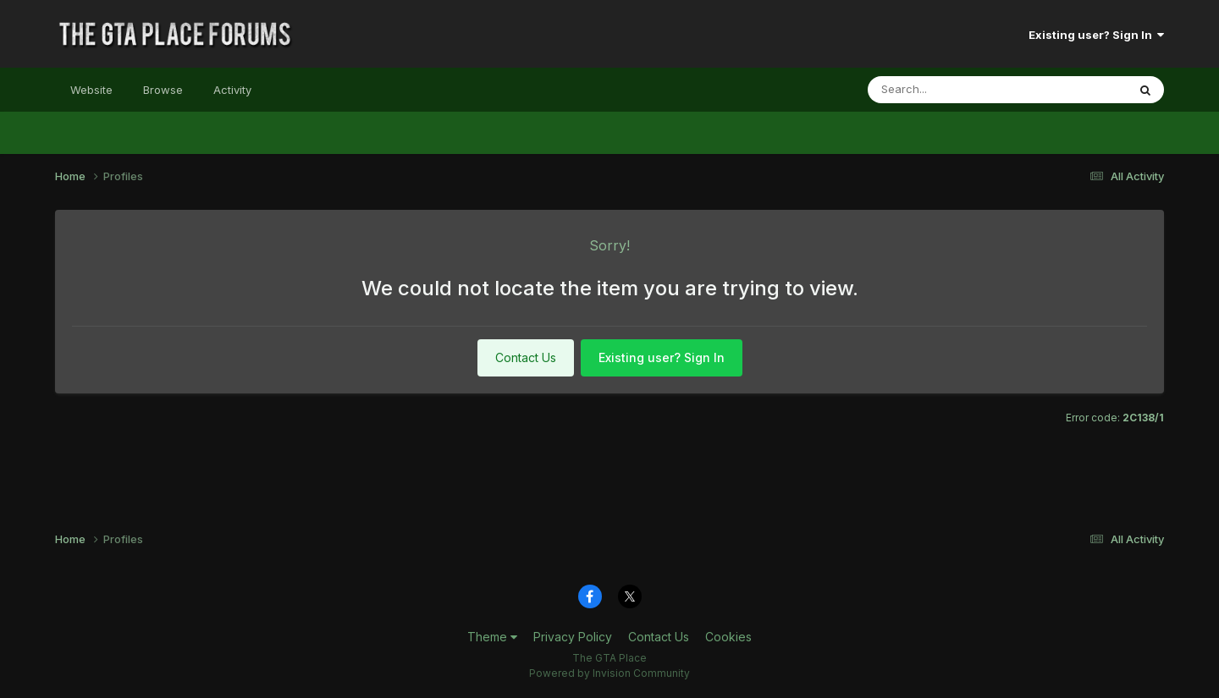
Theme (492, 636)
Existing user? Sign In (1096, 34)
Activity (232, 89)
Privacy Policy (572, 636)
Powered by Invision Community (609, 673)
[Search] (942, 89)
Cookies (728, 636)
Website (91, 89)
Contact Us (525, 357)
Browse (163, 89)
